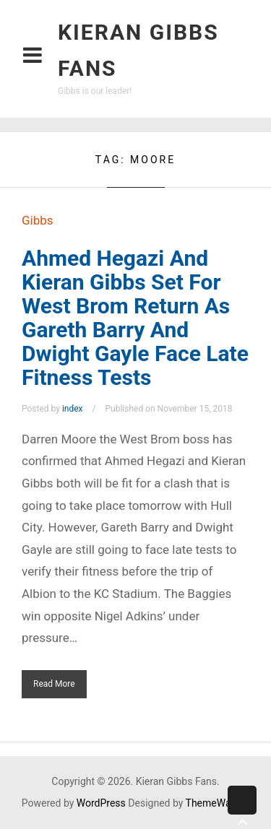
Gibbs (37, 220)
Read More (54, 684)
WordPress (101, 803)
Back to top (242, 811)
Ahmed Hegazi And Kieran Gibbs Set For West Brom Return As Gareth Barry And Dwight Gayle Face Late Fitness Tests (135, 318)
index (72, 409)
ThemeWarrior (218, 803)
